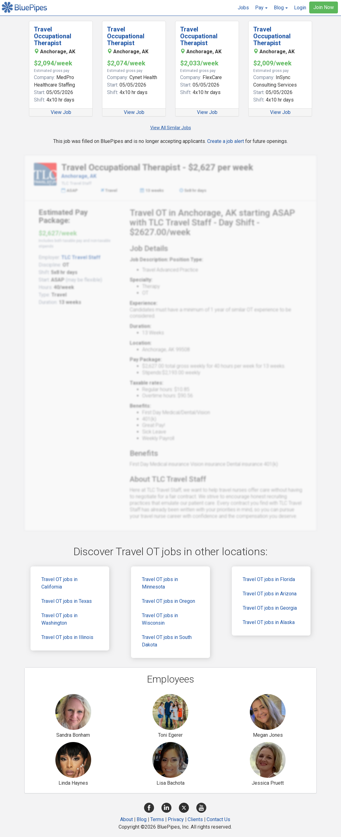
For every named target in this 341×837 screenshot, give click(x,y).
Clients (195, 819)
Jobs (243, 8)
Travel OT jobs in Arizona (270, 594)
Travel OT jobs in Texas (66, 601)
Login (300, 8)
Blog (142, 819)
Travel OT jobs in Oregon (168, 601)
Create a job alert (225, 141)
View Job (61, 112)
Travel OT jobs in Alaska (269, 622)
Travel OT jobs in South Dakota (167, 641)
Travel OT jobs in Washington (59, 619)
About (126, 819)
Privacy (176, 819)
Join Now (323, 7)
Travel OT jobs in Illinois (67, 637)
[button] (261, 8)
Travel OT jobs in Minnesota (160, 583)
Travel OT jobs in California (59, 583)
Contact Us (218, 819)
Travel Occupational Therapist (52, 36)
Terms (157, 819)
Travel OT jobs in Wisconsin (160, 619)
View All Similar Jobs (170, 127)
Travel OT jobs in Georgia (270, 608)
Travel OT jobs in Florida (269, 579)
